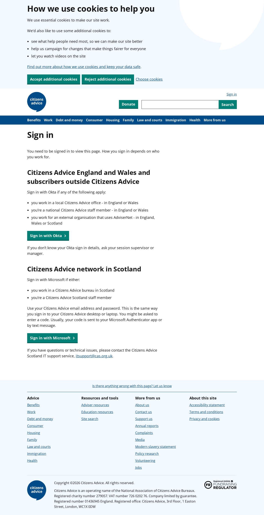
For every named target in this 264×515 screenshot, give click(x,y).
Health (194, 120)
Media (140, 439)
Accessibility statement (207, 405)
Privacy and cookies (204, 419)
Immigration (176, 120)
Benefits (34, 120)
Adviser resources (95, 405)
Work (48, 120)
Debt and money (69, 120)
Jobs (138, 467)
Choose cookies (149, 79)
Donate (128, 104)
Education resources (97, 412)
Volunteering (145, 460)
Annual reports (147, 426)
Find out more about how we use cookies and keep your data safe (83, 66)
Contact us (143, 412)
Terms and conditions (206, 412)
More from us (215, 120)
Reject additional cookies (108, 79)
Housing (113, 120)
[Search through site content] (180, 104)
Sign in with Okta (48, 235)
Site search (89, 419)
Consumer (94, 120)
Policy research (147, 453)
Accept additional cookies (53, 79)
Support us (143, 419)
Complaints (144, 433)
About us (142, 405)
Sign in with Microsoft (52, 338)
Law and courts (149, 120)
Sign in (232, 94)
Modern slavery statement (155, 446)
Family (128, 120)
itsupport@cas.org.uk (94, 355)
